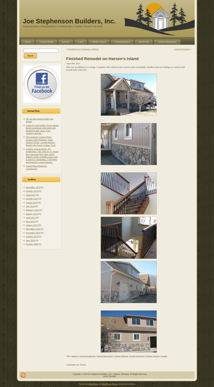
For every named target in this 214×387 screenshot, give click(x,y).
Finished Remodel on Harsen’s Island (102, 58)
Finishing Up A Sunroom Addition (83, 49)
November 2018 (33, 187)
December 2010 (33, 229)
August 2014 (31, 202)
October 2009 (32, 244)
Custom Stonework (137, 356)
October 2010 (32, 236)
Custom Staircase (121, 356)
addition (74, 356)
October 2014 (32, 198)
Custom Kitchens (181, 49)
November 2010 (33, 233)
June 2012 (30, 221)
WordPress (93, 384)
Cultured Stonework (87, 356)
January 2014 (32, 214)
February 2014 (32, 210)
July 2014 (30, 206)
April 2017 (30, 195)
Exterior (149, 356)
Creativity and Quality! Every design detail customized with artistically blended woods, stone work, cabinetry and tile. (42, 129)
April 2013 (30, 217)
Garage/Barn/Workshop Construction (36, 167)
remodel (163, 356)
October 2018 (32, 191)
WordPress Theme (109, 384)
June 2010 (30, 240)
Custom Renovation (104, 356)
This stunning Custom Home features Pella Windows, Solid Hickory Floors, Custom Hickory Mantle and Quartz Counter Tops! (41, 141)
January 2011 (32, 225)
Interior (156, 356)
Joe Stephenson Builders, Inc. (69, 21)
